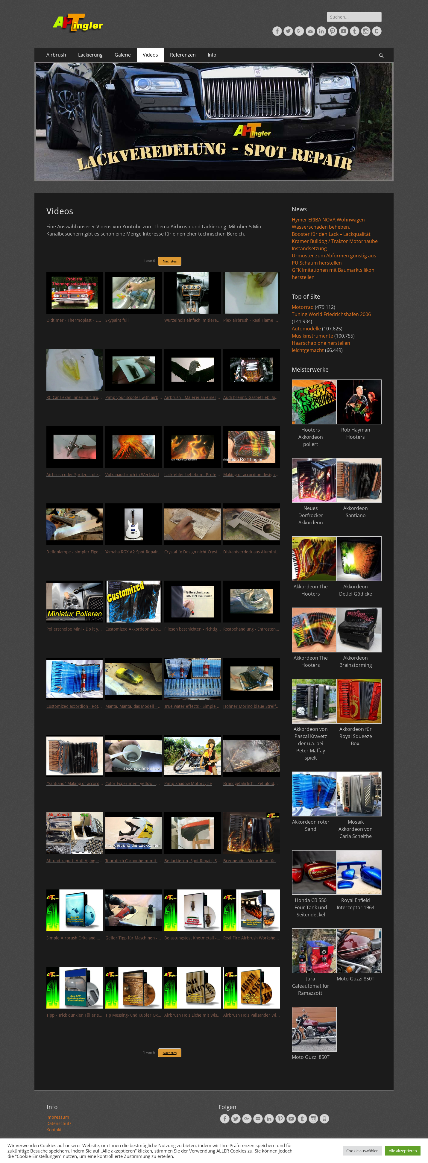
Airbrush (56, 54)
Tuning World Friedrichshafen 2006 (331, 314)
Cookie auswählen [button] (362, 1150)
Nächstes (170, 261)
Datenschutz (59, 1123)
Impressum (57, 1117)
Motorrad (303, 307)
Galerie (123, 54)
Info (212, 54)
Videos (150, 54)
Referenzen (183, 54)
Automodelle (306, 328)
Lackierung (90, 54)
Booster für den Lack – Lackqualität (331, 234)
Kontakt (54, 1129)
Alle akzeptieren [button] (403, 1150)
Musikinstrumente (312, 335)
